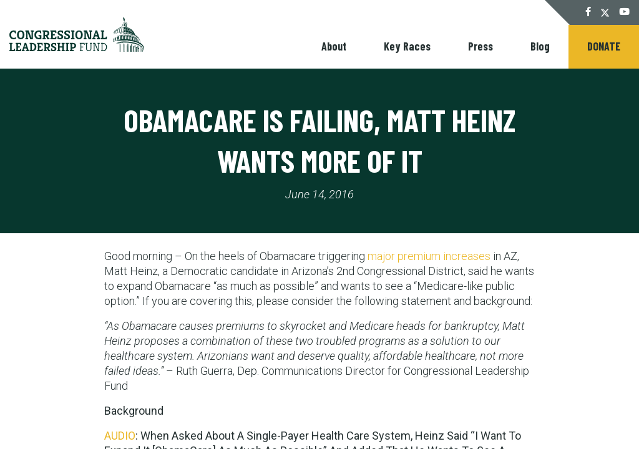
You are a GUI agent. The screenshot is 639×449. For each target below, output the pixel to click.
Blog (540, 46)
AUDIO (119, 435)
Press (480, 46)
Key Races (407, 46)
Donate (603, 46)
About (333, 46)
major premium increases (429, 256)
